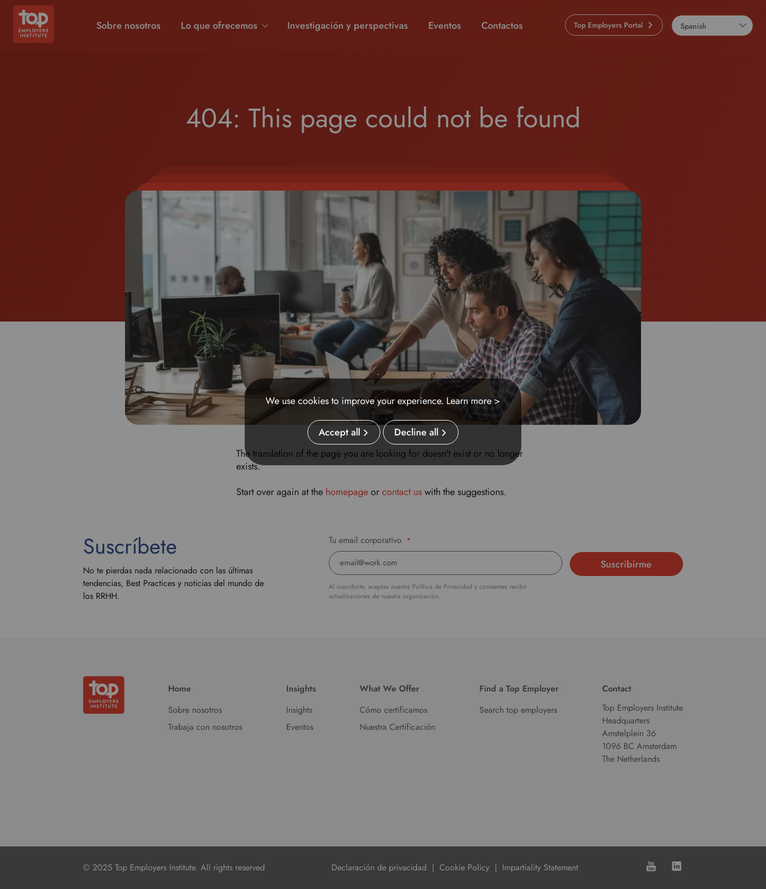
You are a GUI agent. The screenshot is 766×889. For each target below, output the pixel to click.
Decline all (416, 432)
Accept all (339, 432)
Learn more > (473, 401)
